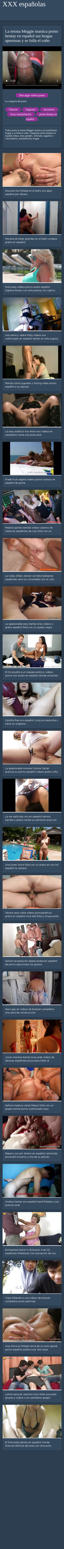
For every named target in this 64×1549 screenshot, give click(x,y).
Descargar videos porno (32, 95)
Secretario (49, 109)
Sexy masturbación (20, 114)
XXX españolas (24, 4)
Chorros (13, 109)
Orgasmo (30, 109)
